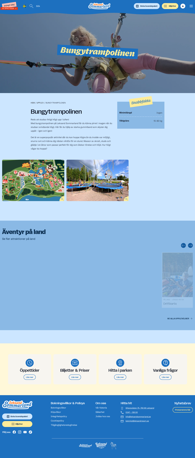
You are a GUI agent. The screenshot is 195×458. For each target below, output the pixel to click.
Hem (33, 103)
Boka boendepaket (147, 6)
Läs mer (29, 377)
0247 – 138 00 (132, 412)
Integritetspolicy (59, 416)
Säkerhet (100, 412)
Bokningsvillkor (58, 407)
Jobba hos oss (103, 416)
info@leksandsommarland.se (138, 417)
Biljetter (170, 6)
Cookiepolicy (57, 420)
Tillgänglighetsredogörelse (64, 425)
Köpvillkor (56, 412)
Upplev (40, 103)
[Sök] (31, 6)
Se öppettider (8, 8)
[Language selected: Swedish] (24, 6)
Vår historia (101, 407)
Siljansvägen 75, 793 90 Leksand (140, 408)
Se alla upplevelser (178, 318)
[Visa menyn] (191, 6)
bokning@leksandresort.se (137, 421)
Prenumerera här (182, 410)
